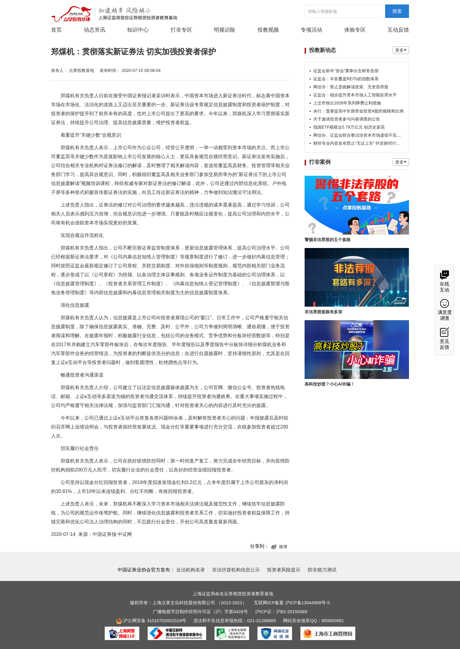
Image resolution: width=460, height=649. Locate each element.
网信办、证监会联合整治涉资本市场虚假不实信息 (359, 135)
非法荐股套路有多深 (323, 311)
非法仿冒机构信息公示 (236, 569)
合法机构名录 (190, 569)
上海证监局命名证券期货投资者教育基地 (233, 593)
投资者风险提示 (283, 569)
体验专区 (355, 30)
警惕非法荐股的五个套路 (328, 239)
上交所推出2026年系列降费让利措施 (347, 103)
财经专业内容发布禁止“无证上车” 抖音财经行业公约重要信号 (369, 143)
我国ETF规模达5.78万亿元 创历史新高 (349, 127)
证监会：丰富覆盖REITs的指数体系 (346, 78)
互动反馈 (398, 30)
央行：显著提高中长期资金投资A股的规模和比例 (358, 111)
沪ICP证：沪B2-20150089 (281, 611)
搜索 (397, 11)
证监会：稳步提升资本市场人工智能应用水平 (355, 95)
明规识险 (224, 30)
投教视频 (268, 30)
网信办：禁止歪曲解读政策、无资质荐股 (350, 86)
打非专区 (181, 30)
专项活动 (311, 30)
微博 (279, 546)
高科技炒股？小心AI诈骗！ (330, 384)
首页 (56, 30)
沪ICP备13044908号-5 (307, 602)
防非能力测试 (322, 569)
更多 (400, 50)
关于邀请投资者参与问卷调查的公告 (346, 119)
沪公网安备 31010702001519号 (151, 620)
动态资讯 (94, 29)
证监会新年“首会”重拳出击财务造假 (346, 70)
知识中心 (138, 30)
